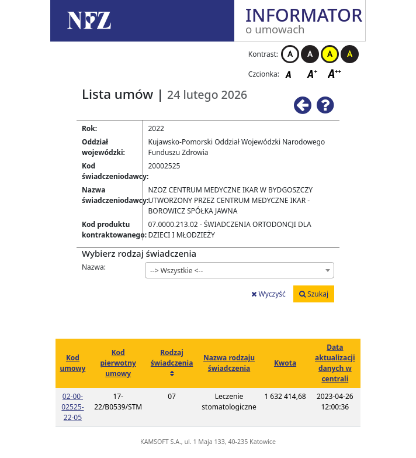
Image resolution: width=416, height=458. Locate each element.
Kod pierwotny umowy (118, 362)
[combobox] (239, 270)
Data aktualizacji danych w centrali (335, 363)
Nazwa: (94, 267)
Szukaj (313, 294)
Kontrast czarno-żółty (350, 54)
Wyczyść (268, 294)
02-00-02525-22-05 (72, 406)
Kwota (285, 363)
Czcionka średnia (313, 73)
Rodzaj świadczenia (172, 357)
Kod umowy (72, 363)
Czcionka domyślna (292, 73)
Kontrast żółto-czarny (330, 54)
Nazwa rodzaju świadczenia (229, 363)
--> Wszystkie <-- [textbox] (176, 271)
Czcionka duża (335, 73)
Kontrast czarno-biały (310, 54)
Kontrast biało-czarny (290, 54)
